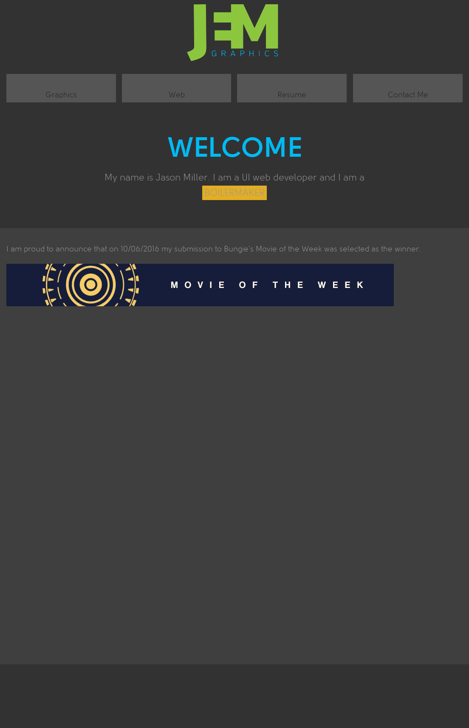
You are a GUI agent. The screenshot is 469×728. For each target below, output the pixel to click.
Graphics (61, 94)
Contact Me (408, 94)
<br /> (234, 478)
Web (177, 94)
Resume (291, 94)
